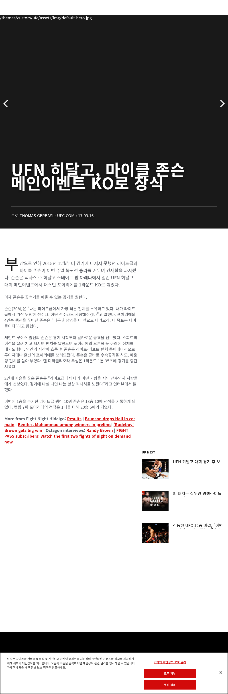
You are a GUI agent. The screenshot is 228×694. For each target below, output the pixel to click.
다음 (221, 104)
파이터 (49, 17)
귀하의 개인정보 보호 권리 (170, 662)
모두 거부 (170, 673)
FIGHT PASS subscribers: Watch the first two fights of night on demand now (67, 436)
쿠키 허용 (170, 685)
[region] (114, 673)
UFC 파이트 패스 (176, 17)
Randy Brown (99, 430)
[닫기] (221, 673)
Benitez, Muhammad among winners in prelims (64, 424)
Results (74, 418)
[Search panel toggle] (213, 17)
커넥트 (150, 17)
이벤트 (13, 17)
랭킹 (29, 17)
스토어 (202, 17)
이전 (7, 104)
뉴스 (65, 17)
